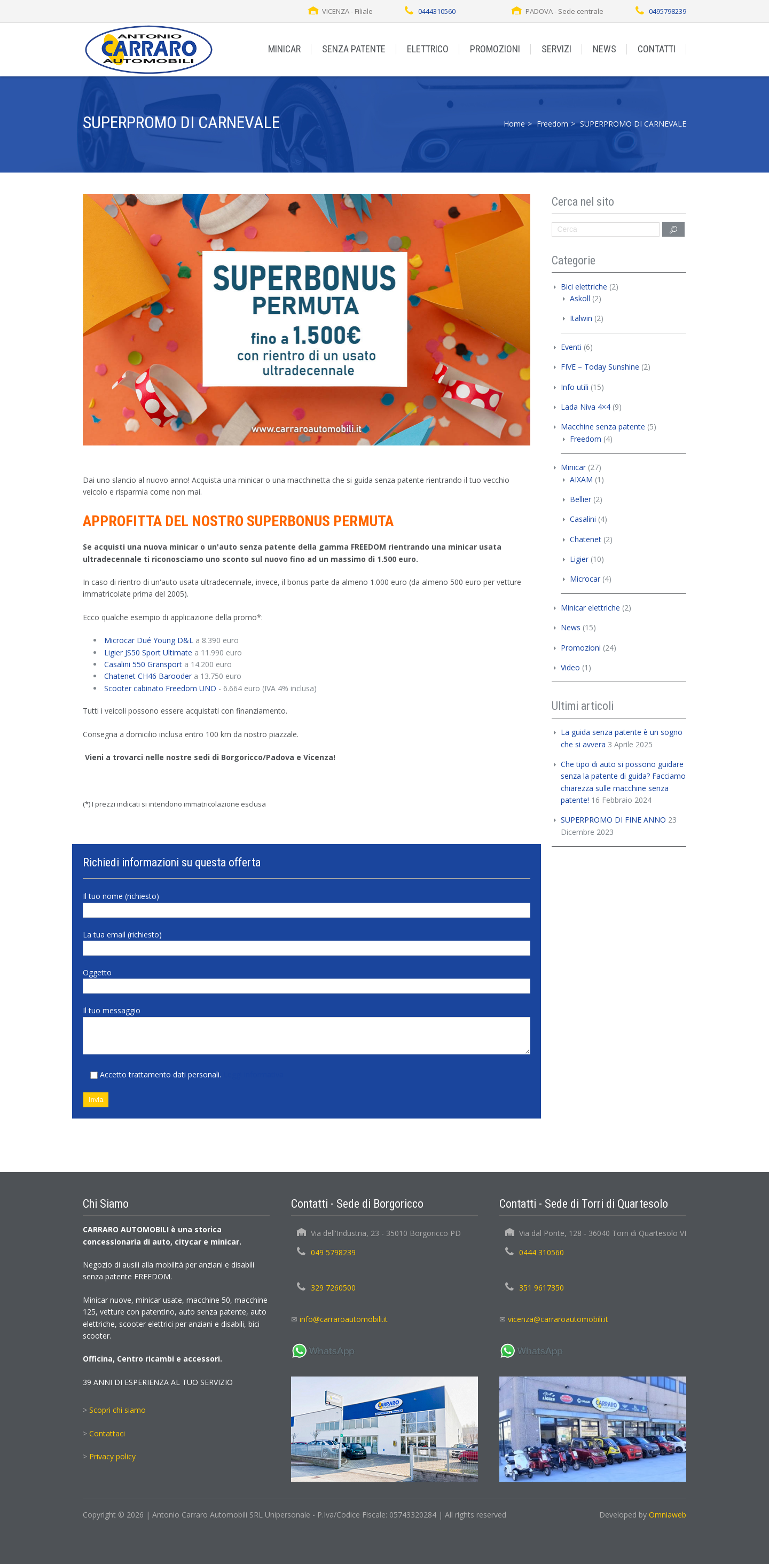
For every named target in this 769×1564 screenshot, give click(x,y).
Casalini (583, 519)
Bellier (580, 499)
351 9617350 (541, 1288)
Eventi (571, 347)
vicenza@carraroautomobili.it (558, 1319)
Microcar (585, 579)
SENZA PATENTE (354, 48)
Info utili (574, 387)
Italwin (581, 318)
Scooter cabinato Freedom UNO (160, 688)
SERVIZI (556, 48)
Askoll (580, 298)
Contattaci (107, 1433)
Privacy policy (112, 1456)
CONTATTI (657, 48)
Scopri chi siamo (117, 1410)
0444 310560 (541, 1252)
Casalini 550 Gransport (143, 664)
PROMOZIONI (495, 48)
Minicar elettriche (590, 608)
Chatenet (585, 539)
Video (570, 667)
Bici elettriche (584, 286)
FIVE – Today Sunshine (600, 367)
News (570, 627)
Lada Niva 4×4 (585, 407)
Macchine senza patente (603, 426)
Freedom (552, 124)
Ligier (579, 559)
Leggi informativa (253, 1074)
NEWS (604, 48)
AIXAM (581, 479)
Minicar (573, 467)
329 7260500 (333, 1288)
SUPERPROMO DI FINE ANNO (613, 820)
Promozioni (581, 648)
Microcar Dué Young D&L (148, 640)
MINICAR (284, 48)
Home (514, 124)
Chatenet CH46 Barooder (148, 676)
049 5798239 (333, 1252)
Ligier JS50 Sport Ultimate (148, 652)
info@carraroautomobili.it (344, 1319)
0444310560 (437, 11)
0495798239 (667, 11)
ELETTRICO (428, 48)
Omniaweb (667, 1515)
